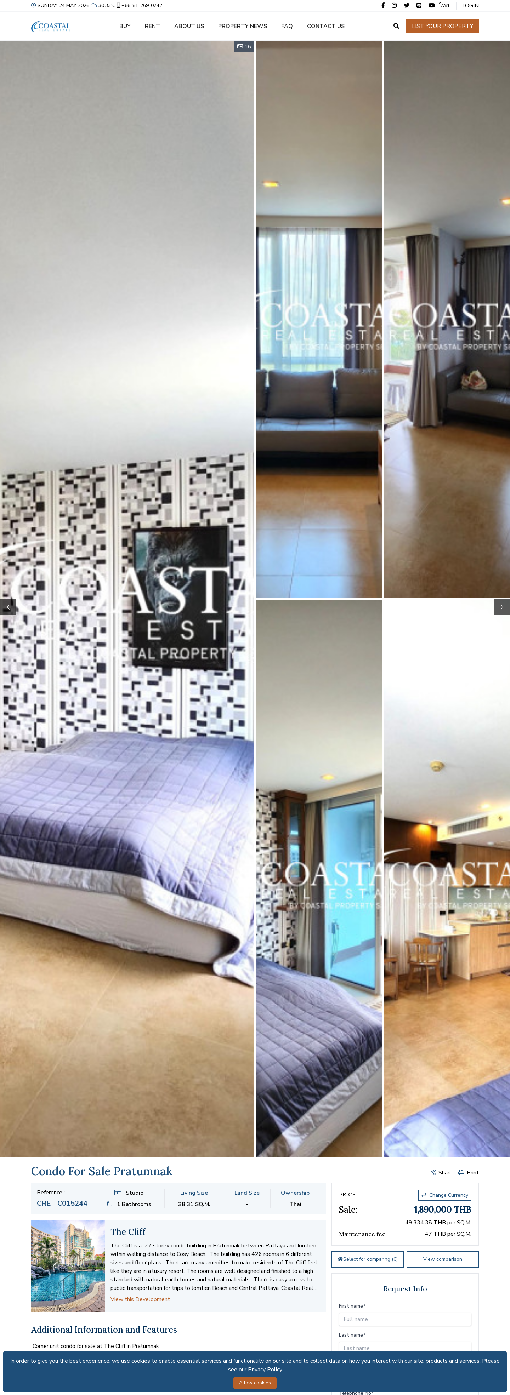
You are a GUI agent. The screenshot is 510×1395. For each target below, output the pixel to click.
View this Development (140, 1299)
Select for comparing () (368, 1259)
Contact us (326, 26)
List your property (442, 26)
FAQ (287, 26)
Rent (152, 26)
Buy (125, 26)
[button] (502, 607)
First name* (352, 1306)
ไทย (444, 6)
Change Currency (444, 1195)
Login (470, 6)
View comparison (442, 1259)
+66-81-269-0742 (138, 5)
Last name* (352, 1335)
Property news (242, 26)
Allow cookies (255, 1382)
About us (189, 26)
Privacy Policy (265, 1369)
